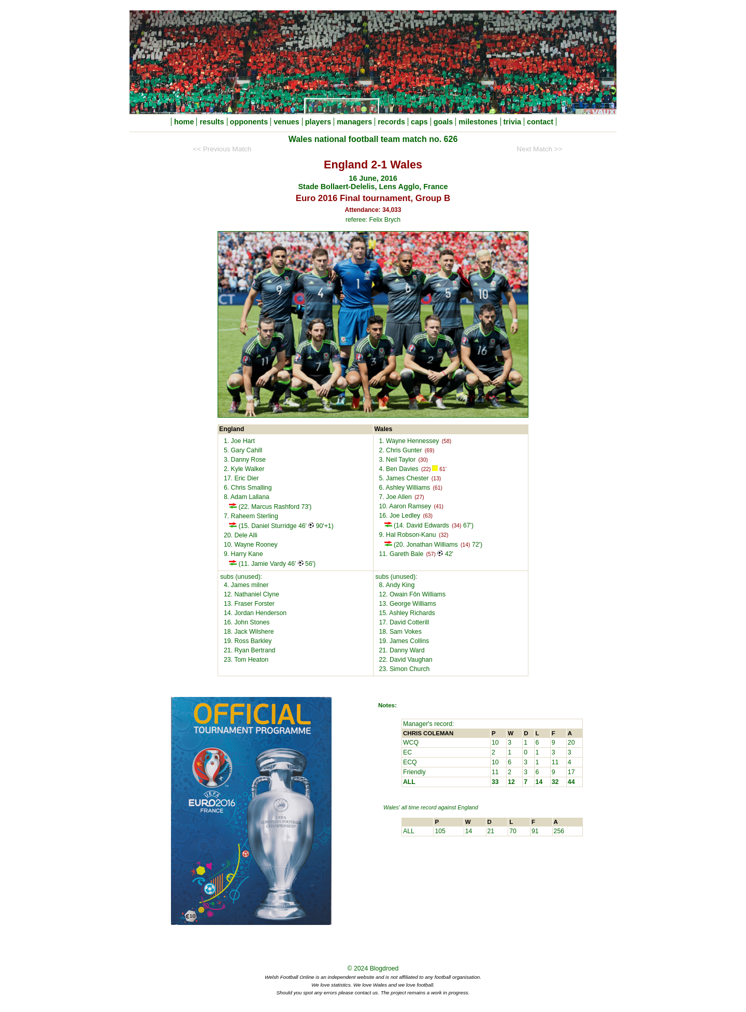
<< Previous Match (222, 149)
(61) (437, 488)
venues (286, 122)
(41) (438, 506)
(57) (431, 554)
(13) (436, 478)
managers (354, 122)
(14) (465, 545)
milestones (477, 122)
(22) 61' (434, 468)
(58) (446, 441)
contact (540, 122)
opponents (249, 122)
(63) (427, 516)
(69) (429, 450)
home (184, 122)
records (391, 122)
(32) (443, 535)
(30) (422, 460)
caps (419, 122)
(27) (419, 497)
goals (443, 122)
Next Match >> (539, 149)
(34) (456, 526)
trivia (512, 122)
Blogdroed (384, 968)
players (318, 122)
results (211, 122)
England (467, 807)
